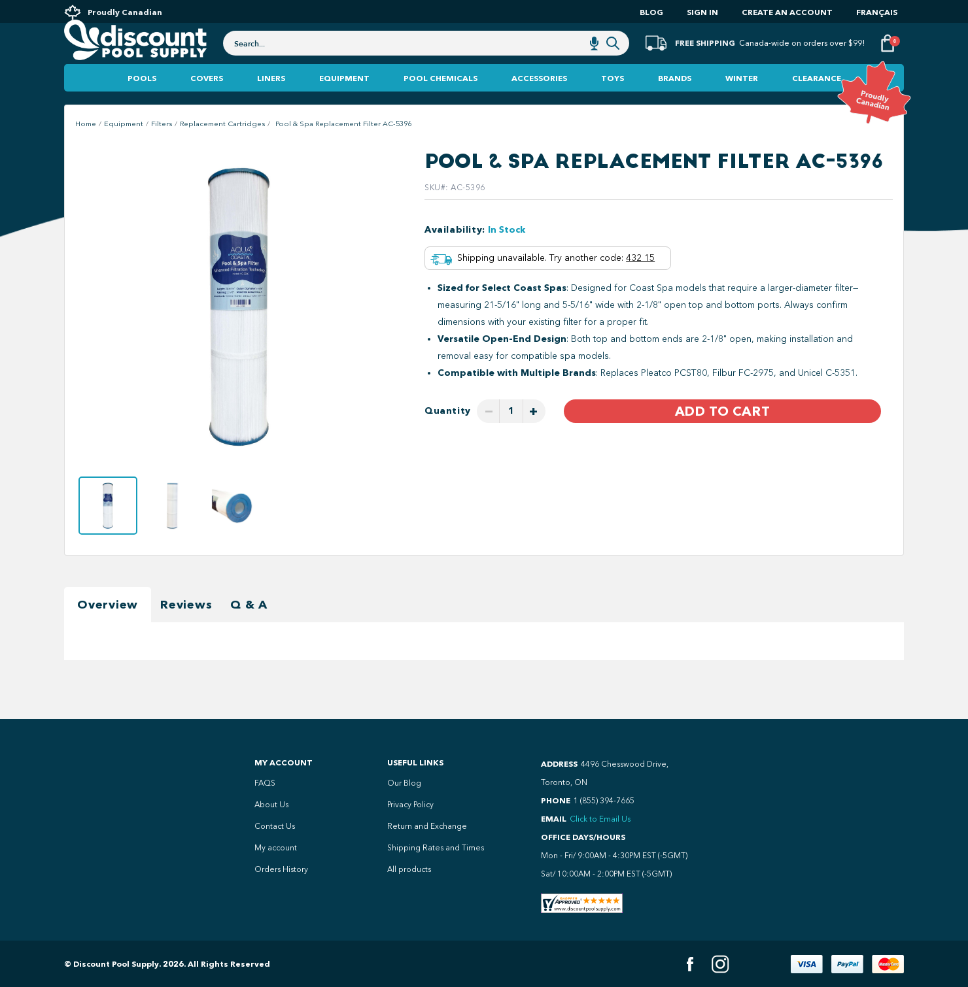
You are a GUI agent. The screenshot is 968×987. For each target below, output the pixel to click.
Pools (142, 104)
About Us (271, 804)
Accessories (539, 104)
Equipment (344, 104)
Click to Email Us (600, 819)
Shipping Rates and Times (435, 847)
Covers (206, 104)
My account (275, 847)
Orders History (281, 869)
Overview (107, 631)
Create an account (787, 12)
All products (409, 869)
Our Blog (404, 783)
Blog (651, 12)
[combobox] (426, 60)
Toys (612, 104)
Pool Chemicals (440, 104)
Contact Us (274, 826)
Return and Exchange (427, 826)
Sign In (702, 12)
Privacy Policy (410, 804)
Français (876, 12)
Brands (674, 104)
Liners (271, 104)
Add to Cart (722, 438)
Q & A (249, 631)
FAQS (264, 783)
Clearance (816, 104)
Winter (741, 104)
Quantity (447, 437)
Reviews (186, 631)
